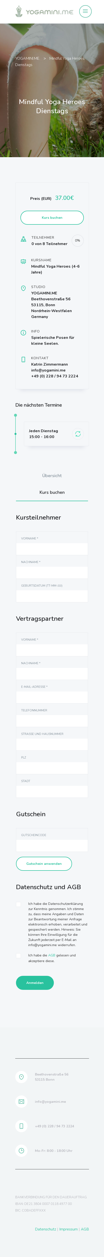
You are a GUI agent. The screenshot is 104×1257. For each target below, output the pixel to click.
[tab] (52, 475)
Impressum (68, 1229)
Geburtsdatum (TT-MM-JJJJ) (41, 586)
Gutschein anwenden (44, 863)
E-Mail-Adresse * (34, 687)
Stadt (25, 781)
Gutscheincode (33, 835)
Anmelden (35, 983)
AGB (51, 955)
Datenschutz (45, 1229)
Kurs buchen (52, 492)
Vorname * (29, 538)
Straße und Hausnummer (42, 734)
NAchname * (30, 562)
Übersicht (52, 476)
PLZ (23, 758)
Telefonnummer (34, 710)
